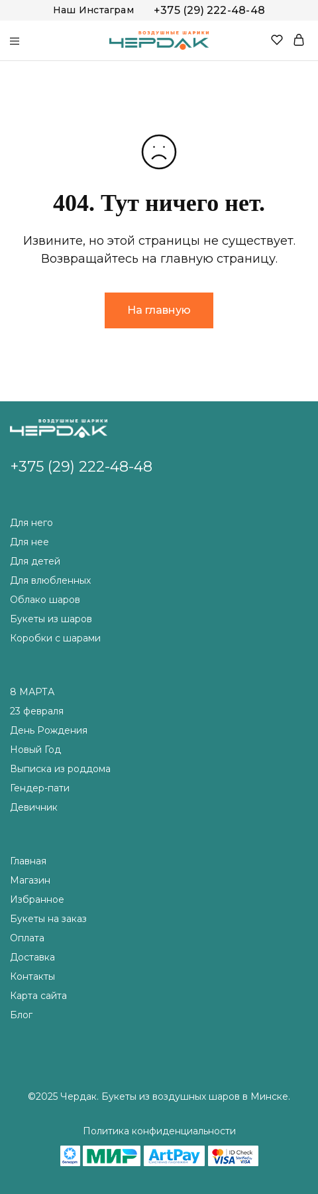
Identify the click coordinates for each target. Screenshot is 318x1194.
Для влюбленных (50, 580)
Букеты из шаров (51, 619)
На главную (159, 310)
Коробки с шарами (55, 638)
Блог (21, 1015)
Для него (31, 523)
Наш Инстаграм (93, 10)
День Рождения (48, 730)
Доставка (32, 957)
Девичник (34, 807)
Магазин (30, 880)
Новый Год (35, 750)
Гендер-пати (40, 788)
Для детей (35, 561)
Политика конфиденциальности (159, 1131)
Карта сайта (38, 996)
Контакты (32, 976)
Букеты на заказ (48, 919)
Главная (28, 861)
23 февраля (37, 711)
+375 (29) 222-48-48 (209, 10)
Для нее (29, 542)
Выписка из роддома (60, 769)
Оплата (27, 938)
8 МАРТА (32, 692)
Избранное (37, 899)
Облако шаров (45, 600)
